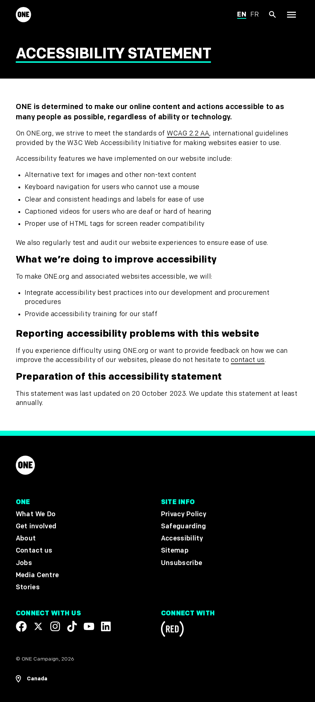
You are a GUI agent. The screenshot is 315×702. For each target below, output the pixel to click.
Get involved (36, 526)
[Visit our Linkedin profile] (105, 626)
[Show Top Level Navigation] (291, 15)
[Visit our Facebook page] (21, 626)
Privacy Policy (183, 514)
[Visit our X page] (38, 626)
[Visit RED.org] (172, 629)
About (26, 538)
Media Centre (37, 575)
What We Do (36, 514)
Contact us (34, 550)
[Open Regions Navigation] (31, 678)
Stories (28, 587)
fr (254, 14)
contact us (248, 360)
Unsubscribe (182, 563)
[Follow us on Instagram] (55, 626)
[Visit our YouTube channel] (88, 626)
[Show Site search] (273, 15)
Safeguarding (183, 526)
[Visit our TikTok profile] (72, 626)
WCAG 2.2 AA (188, 133)
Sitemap (175, 550)
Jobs (24, 563)
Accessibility (182, 538)
